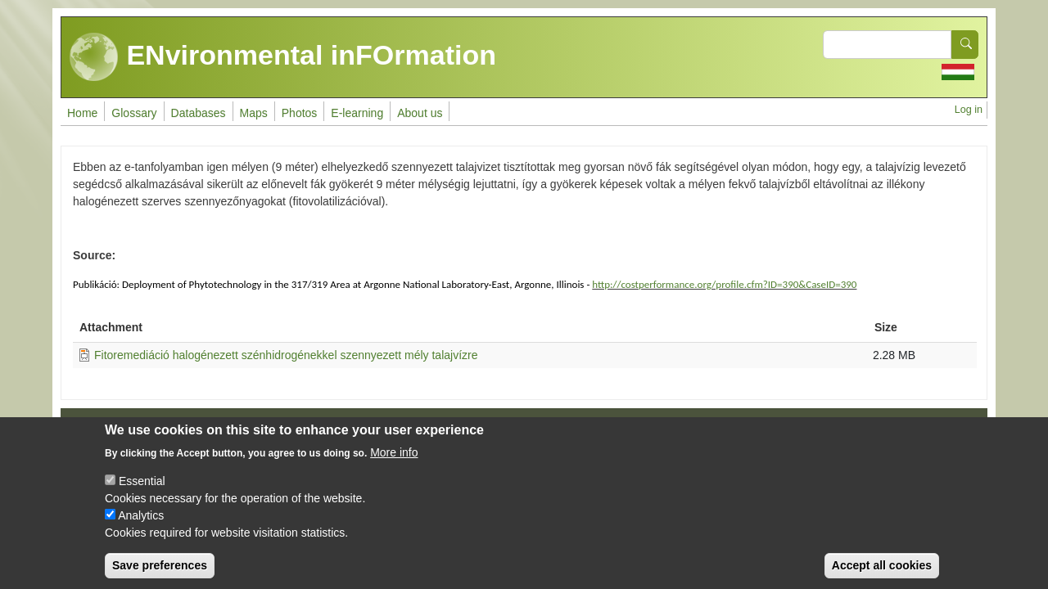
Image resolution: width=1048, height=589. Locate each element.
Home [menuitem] (82, 112)
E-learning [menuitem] (357, 112)
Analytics (141, 529)
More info (394, 466)
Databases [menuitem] (198, 112)
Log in (968, 109)
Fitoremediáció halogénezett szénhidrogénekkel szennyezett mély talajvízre (285, 355)
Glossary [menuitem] (133, 112)
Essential (142, 494)
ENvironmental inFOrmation (283, 57)
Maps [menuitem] (254, 112)
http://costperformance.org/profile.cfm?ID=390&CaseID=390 (724, 284)
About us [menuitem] (419, 112)
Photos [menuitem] (300, 112)
